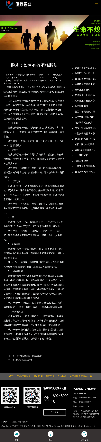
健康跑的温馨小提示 (85, 139)
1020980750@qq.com (87, 398)
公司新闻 (26, 58)
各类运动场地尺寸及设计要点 (85, 73)
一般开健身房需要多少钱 (85, 166)
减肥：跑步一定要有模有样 (85, 144)
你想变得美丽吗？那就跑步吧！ (85, 133)
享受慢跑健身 (81, 106)
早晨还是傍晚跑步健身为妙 (85, 84)
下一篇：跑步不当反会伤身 (20, 360)
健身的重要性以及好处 (85, 68)
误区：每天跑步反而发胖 (85, 111)
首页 (6, 58)
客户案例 (38, 376)
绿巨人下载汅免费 (20, 422)
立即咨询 (55, 412)
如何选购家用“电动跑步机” (85, 172)
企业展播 (62, 376)
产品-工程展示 (23, 376)
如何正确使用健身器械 (85, 79)
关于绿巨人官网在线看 (80, 376)
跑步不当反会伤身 (84, 122)
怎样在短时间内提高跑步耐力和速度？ (85, 95)
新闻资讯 (15, 58)
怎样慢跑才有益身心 (85, 100)
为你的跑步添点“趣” (84, 117)
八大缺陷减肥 (81, 155)
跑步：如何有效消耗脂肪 (85, 128)
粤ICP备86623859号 (86, 426)
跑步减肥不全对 (82, 89)
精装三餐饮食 (81, 160)
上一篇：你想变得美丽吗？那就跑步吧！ (26, 356)
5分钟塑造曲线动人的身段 (85, 150)
